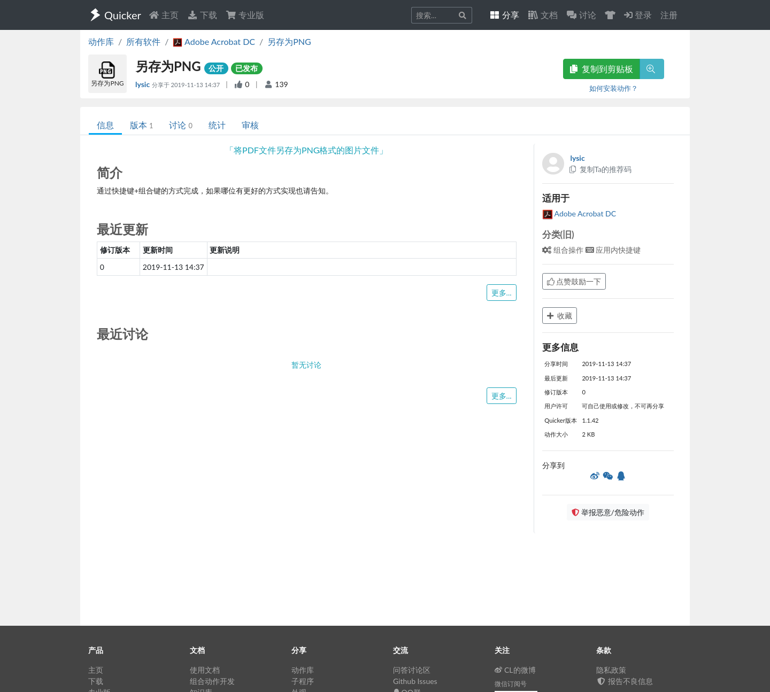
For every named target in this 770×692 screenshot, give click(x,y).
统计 (217, 125)
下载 (202, 15)
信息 (105, 125)
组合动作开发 (212, 681)
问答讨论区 (411, 669)
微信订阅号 (511, 684)
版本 (141, 125)
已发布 (246, 68)
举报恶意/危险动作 (608, 512)
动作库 (101, 41)
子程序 (302, 681)
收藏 (560, 315)
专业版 (245, 15)
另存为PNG (289, 41)
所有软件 (143, 41)
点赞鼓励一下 (574, 281)
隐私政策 (611, 669)
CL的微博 (515, 669)
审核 (250, 125)
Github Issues (415, 681)
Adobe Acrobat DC (579, 213)
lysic (143, 84)
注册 (668, 15)
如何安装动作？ (613, 88)
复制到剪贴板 (601, 69)
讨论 (180, 125)
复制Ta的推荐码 (600, 169)
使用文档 (205, 669)
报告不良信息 (624, 681)
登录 (638, 15)
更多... (501, 292)
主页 (164, 15)
